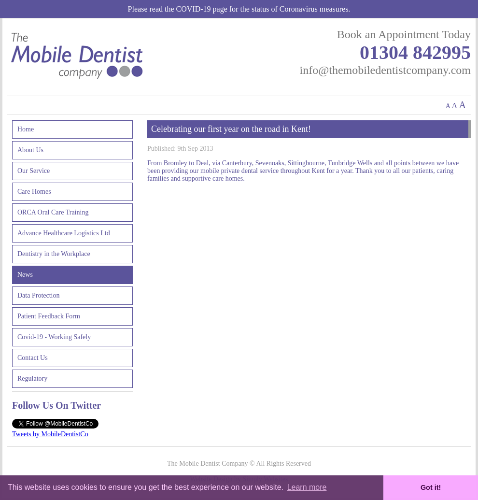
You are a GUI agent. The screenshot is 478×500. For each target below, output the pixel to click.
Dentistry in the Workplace (53, 253)
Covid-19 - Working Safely (54, 337)
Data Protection (38, 295)
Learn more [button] (307, 487)
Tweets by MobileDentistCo (50, 434)
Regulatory (32, 378)
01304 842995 (415, 52)
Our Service (33, 170)
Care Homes (34, 191)
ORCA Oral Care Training (52, 212)
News (25, 274)
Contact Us (32, 357)
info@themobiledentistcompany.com (385, 70)
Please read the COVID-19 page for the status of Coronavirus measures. (239, 9)
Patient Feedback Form (48, 316)
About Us (30, 150)
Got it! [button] (431, 487)
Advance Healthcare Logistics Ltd (63, 233)
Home (25, 129)
